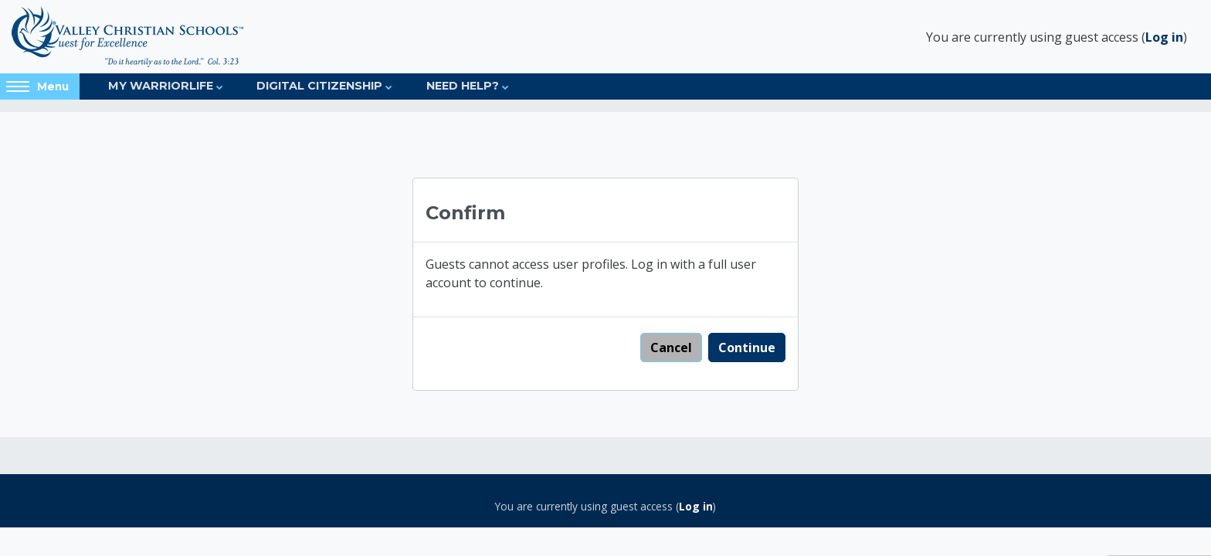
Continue (746, 347)
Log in (1164, 37)
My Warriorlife (160, 86)
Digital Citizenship (319, 86)
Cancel (671, 347)
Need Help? (462, 86)
